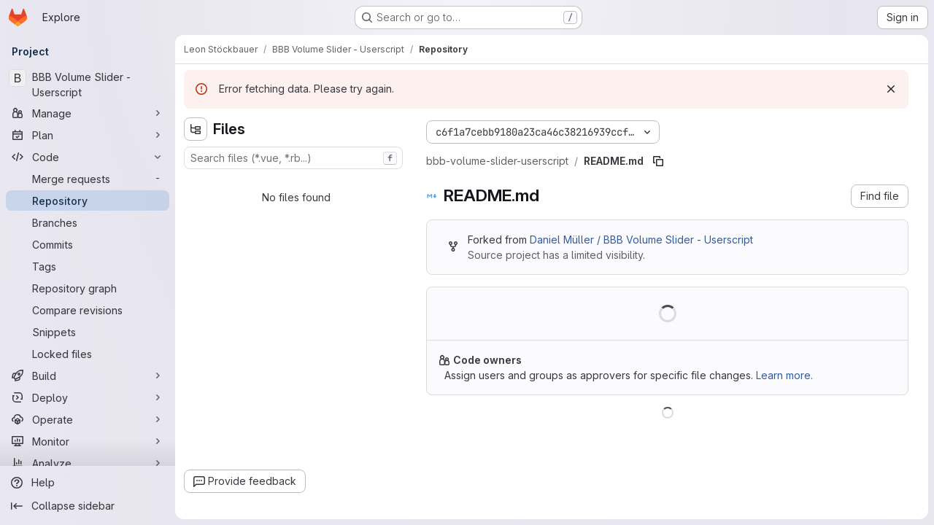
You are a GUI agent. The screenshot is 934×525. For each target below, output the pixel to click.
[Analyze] (87, 463)
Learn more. (784, 375)
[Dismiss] (891, 89)
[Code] (87, 157)
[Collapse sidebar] (87, 506)
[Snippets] (87, 332)
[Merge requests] (87, 178)
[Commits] (87, 244)
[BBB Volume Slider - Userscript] (87, 84)
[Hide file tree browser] (195, 129)
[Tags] (87, 266)
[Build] (87, 375)
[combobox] (293, 158)
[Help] (87, 482)
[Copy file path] (658, 161)
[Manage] (87, 113)
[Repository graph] (87, 288)
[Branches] (87, 222)
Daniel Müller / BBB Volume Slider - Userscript (641, 239)
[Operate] (87, 419)
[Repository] (87, 200)
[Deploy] (87, 397)
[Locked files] (87, 353)
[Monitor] (87, 441)
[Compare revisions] (87, 310)
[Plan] (87, 135)
